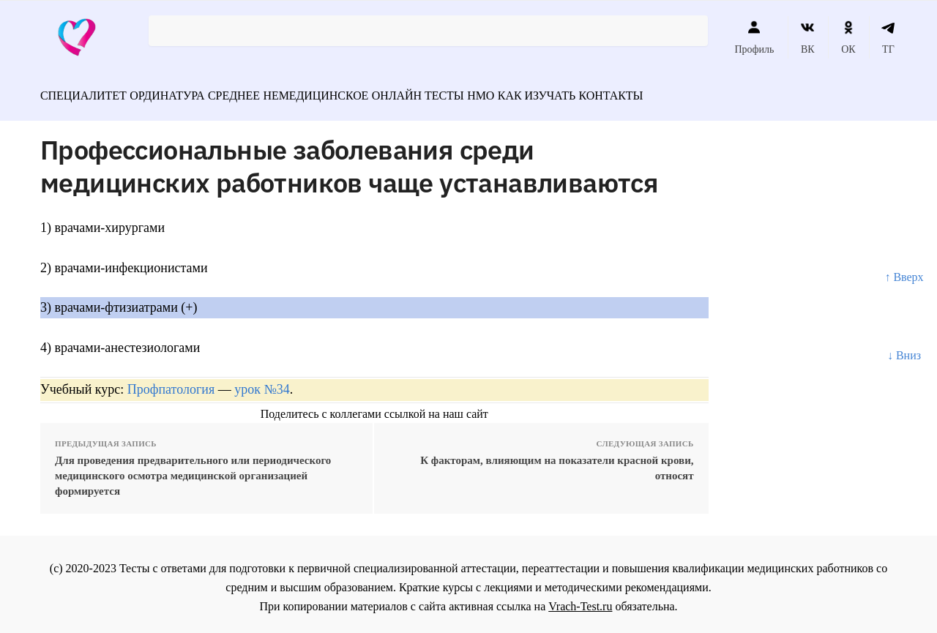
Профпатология (171, 382)
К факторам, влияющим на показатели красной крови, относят (556, 461)
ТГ (888, 37)
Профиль (754, 37)
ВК (807, 37)
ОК (848, 37)
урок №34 (261, 382)
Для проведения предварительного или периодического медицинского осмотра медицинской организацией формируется (193, 469)
